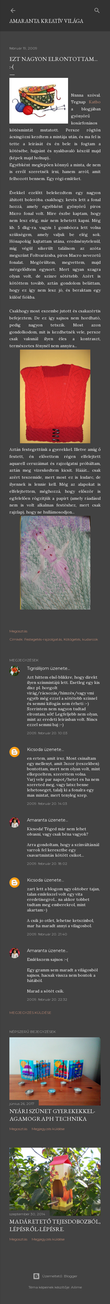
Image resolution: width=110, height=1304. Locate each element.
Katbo (95, 102)
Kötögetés (72, 639)
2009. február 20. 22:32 (47, 999)
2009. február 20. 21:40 (47, 934)
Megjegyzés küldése (30, 1012)
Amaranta (37, 820)
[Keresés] (97, 9)
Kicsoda (35, 749)
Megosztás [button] (18, 631)
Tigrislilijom (38, 668)
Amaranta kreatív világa (46, 21)
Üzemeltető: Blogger (55, 1276)
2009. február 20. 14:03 (47, 803)
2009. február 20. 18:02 (47, 863)
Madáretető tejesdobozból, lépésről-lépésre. (55, 1225)
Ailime (76, 1287)
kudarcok (90, 639)
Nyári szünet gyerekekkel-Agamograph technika (52, 1114)
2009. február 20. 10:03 (47, 733)
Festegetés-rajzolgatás (43, 639)
